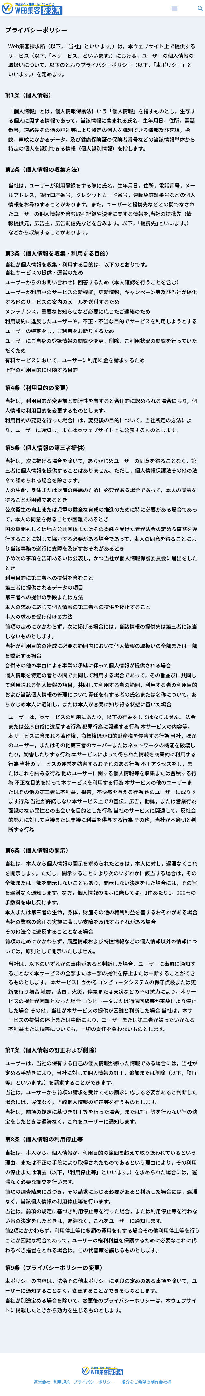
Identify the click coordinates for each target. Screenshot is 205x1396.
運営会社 (42, 1382)
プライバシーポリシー (94, 1382)
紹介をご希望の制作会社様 (147, 1382)
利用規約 (62, 1382)
